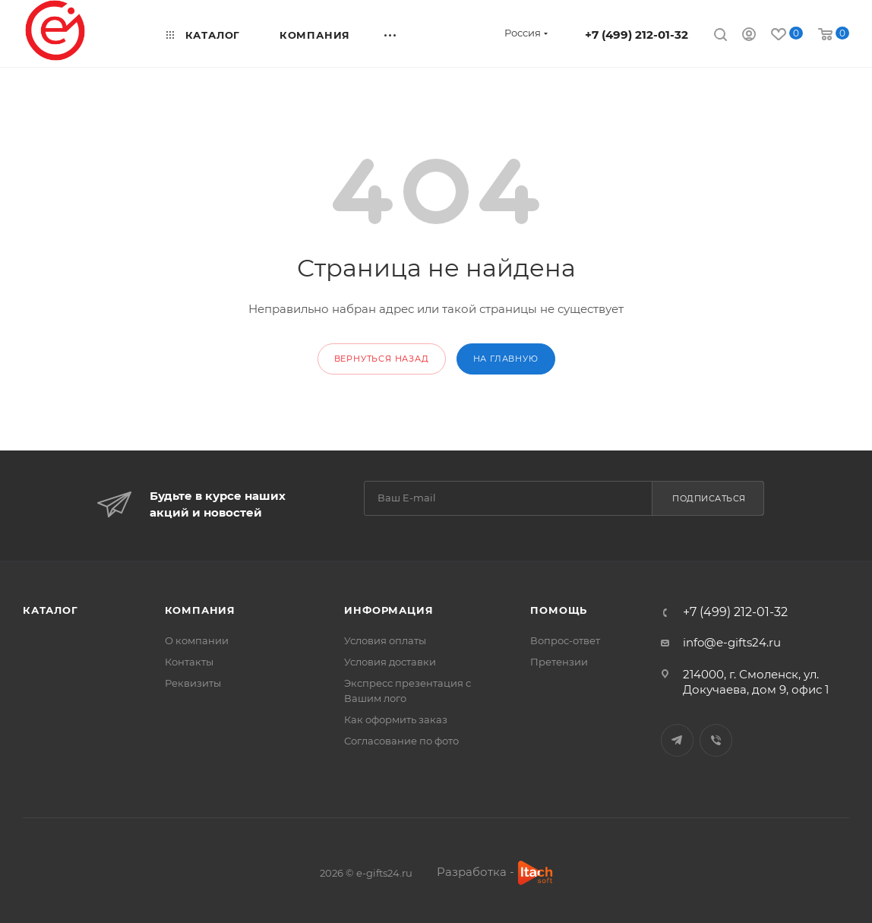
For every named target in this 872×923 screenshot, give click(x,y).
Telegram (677, 740)
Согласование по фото (401, 741)
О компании (197, 640)
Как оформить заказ (395, 719)
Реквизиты (193, 683)
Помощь (558, 610)
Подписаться (709, 498)
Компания (200, 610)
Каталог (50, 610)
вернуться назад (381, 358)
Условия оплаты (385, 640)
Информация (388, 610)
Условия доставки (390, 662)
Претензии (559, 662)
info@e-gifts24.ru (732, 642)
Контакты (189, 662)
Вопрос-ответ (565, 640)
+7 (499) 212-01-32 (636, 34)
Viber (716, 740)
